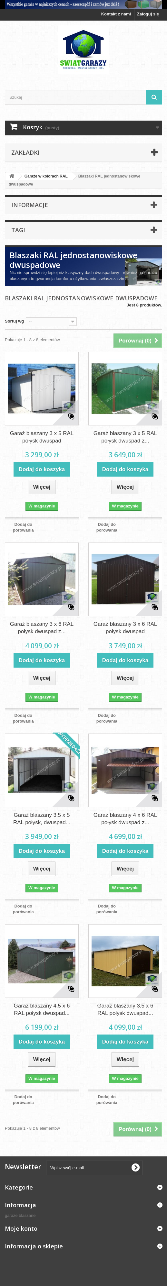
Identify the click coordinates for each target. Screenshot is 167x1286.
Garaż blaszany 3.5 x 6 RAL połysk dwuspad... (125, 1009)
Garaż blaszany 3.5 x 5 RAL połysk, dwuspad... (41, 818)
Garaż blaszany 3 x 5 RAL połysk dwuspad (42, 437)
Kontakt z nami (116, 14)
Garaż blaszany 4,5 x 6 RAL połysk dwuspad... (42, 1009)
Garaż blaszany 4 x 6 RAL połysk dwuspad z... (125, 818)
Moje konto (21, 1228)
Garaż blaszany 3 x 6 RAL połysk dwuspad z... (42, 627)
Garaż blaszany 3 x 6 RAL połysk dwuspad (125, 627)
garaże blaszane (20, 1215)
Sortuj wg (14, 321)
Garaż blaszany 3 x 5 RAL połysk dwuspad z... (125, 437)
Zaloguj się (148, 14)
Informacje (29, 205)
